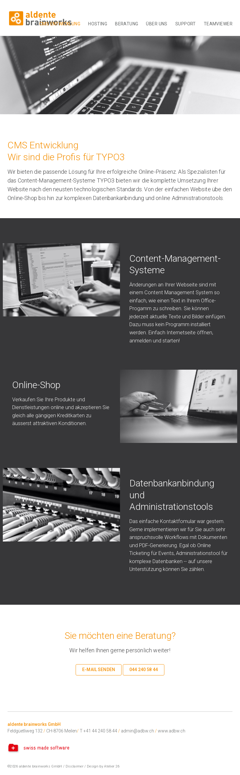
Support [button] (185, 23)
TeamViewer (218, 23)
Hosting (97, 23)
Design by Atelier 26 (103, 766)
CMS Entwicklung (59, 23)
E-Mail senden (98, 669)
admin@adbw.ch (137, 730)
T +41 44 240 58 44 (98, 730)
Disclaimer (74, 766)
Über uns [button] (156, 23)
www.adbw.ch (171, 730)
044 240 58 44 (143, 669)
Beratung (126, 23)
